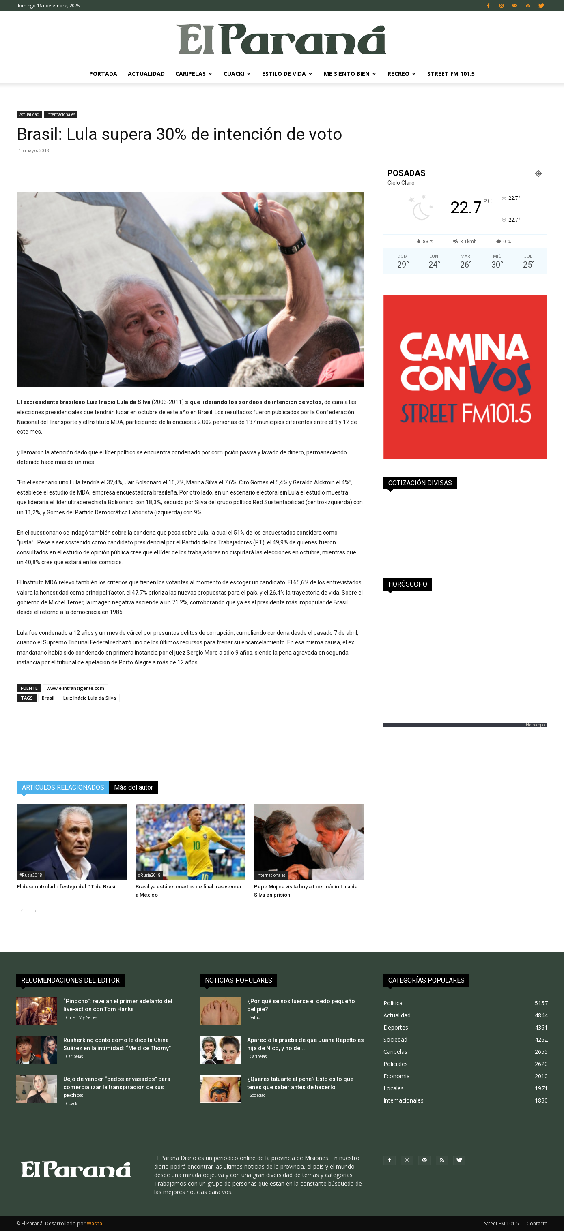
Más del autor (133, 787)
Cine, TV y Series (81, 1017)
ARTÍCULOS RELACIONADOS (63, 787)
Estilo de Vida (287, 73)
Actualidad (146, 73)
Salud (255, 1017)
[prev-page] (22, 911)
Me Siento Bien (350, 73)
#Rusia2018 (30, 875)
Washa (94, 1223)
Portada (103, 73)
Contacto (537, 1223)
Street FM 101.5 (451, 73)
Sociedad (258, 1095)
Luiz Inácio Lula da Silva (89, 698)
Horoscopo (535, 725)
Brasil (48, 698)
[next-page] (35, 911)
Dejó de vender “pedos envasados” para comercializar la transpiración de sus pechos (116, 1087)
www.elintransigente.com (75, 688)
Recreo (401, 73)
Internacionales (60, 114)
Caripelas (193, 73)
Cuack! (237, 73)
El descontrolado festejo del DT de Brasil (66, 887)
